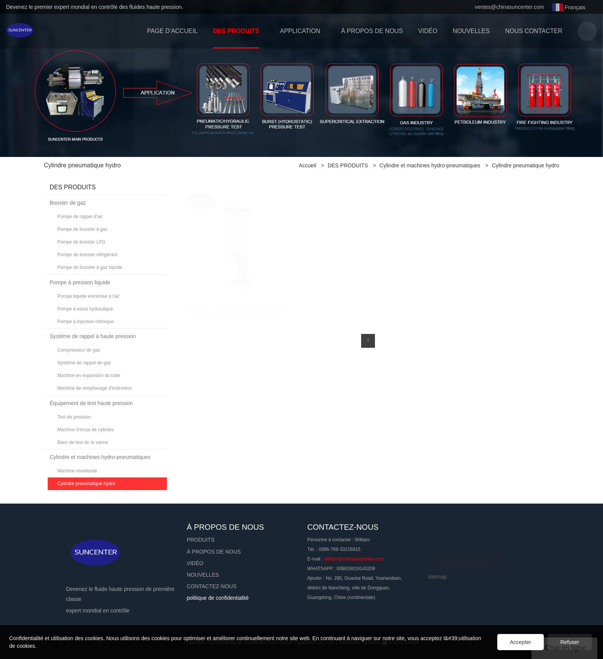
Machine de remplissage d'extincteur (94, 388)
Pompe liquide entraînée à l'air (88, 296)
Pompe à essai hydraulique (85, 309)
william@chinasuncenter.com (354, 559)
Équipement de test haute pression (91, 403)
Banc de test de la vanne (82, 442)
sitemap (437, 577)
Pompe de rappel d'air (79, 216)
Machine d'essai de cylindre (85, 429)
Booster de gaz (68, 203)
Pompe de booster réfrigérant (87, 254)
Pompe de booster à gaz (82, 229)
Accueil (307, 165)
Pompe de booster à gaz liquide (89, 267)
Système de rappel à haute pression (93, 336)
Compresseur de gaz (78, 350)
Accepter (520, 642)
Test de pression (74, 417)
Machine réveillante (77, 471)
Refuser (569, 642)
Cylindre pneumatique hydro (525, 165)
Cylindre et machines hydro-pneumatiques (430, 165)
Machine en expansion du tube (88, 375)
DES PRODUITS (348, 165)
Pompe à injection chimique (85, 321)
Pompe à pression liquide (80, 282)
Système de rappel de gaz (84, 362)
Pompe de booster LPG (81, 242)
